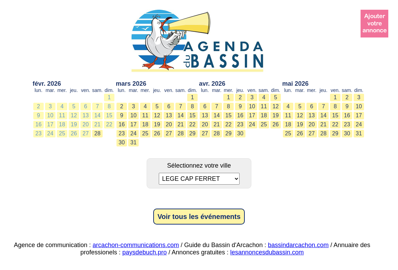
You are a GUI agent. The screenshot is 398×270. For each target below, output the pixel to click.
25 (62, 133)
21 (97, 124)
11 (62, 115)
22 (109, 124)
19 (74, 124)
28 (97, 133)
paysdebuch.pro (144, 252)
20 (86, 124)
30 (122, 142)
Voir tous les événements (199, 216)
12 (74, 115)
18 (62, 124)
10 (50, 115)
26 (74, 133)
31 (133, 142)
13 (86, 115)
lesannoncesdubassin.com (267, 252)
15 (109, 115)
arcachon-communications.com (136, 245)
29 (192, 133)
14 (97, 115)
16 (38, 124)
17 (50, 124)
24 (50, 133)
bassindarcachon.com (298, 245)
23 (38, 133)
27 (86, 133)
